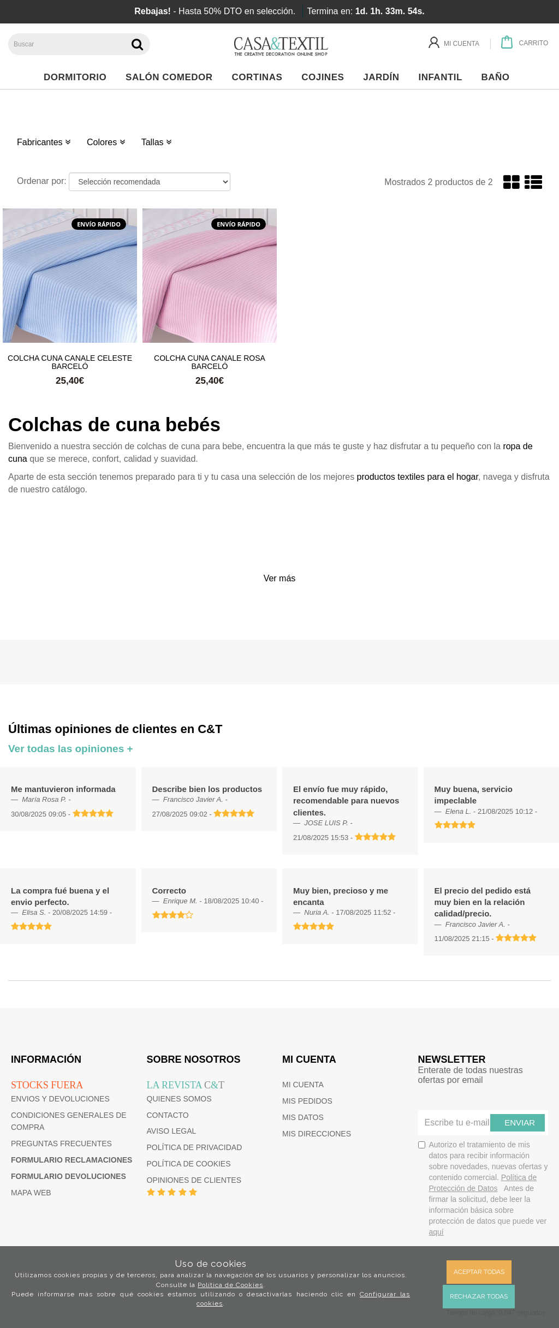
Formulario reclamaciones (71, 1160)
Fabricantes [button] (43, 142)
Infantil (443, 77)
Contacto (168, 1115)
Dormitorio (78, 77)
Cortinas (259, 77)
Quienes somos (179, 1098)
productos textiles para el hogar (417, 476)
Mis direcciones (316, 1133)
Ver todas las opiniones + (70, 748)
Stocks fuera (47, 1085)
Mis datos (303, 1117)
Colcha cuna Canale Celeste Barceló (70, 362)
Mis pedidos (307, 1101)
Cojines (325, 77)
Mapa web (31, 1192)
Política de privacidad (194, 1147)
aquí (436, 1232)
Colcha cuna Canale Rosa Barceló (209, 362)
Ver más (280, 578)
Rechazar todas (479, 1296)
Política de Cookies (230, 1285)
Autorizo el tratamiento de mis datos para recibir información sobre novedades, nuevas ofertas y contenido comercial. (483, 1188)
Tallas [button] (156, 142)
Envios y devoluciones (60, 1098)
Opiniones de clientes (194, 1180)
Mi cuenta (303, 1084)
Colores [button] (106, 142)
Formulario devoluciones (68, 1176)
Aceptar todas (479, 1272)
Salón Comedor (172, 77)
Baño (498, 77)
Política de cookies (189, 1163)
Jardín (384, 77)
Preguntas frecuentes (61, 1143)
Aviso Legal (172, 1131)
